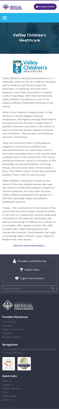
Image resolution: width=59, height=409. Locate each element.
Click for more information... (29, 245)
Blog (4, 392)
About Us (7, 380)
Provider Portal (45, 6)
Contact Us (8, 384)
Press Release (9, 396)
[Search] (29, 288)
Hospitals (7, 333)
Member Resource (11, 388)
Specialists (7, 325)
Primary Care (9, 321)
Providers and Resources (30, 261)
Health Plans (29, 270)
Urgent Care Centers (29, 278)
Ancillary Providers (11, 337)
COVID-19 (7, 399)
